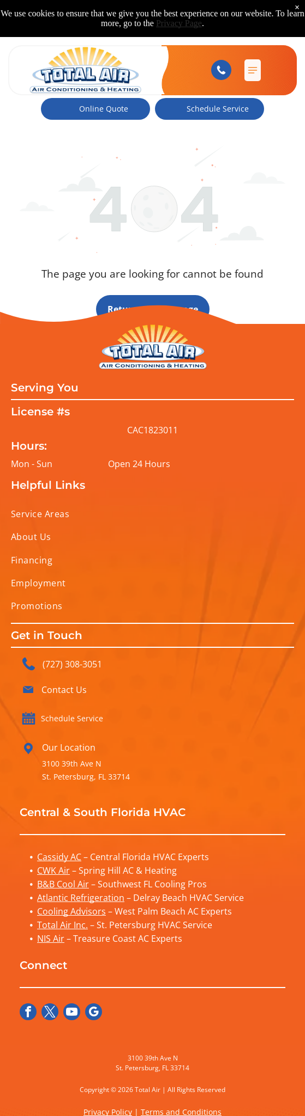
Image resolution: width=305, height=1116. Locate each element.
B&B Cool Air (63, 884)
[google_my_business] (93, 1013)
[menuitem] (152, 513)
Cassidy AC (59, 857)
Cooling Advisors (71, 911)
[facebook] (28, 1013)
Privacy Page (179, 23)
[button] (252, 70)
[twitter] (49, 1013)
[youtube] (71, 1013)
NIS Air (50, 939)
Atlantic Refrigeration (80, 898)
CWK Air (53, 870)
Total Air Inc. (62, 925)
